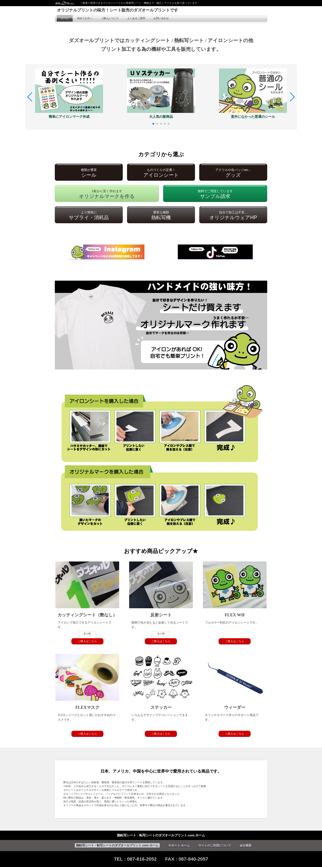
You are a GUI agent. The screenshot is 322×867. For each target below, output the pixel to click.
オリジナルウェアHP (233, 215)
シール (89, 173)
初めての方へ (84, 18)
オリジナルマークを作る (107, 194)
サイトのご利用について (214, 845)
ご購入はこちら (87, 641)
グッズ (233, 173)
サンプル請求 (215, 194)
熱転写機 (161, 215)
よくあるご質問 (136, 18)
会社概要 (245, 845)
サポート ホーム (179, 845)
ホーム (65, 18)
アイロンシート (161, 173)
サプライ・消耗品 (89, 215)
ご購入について (110, 18)
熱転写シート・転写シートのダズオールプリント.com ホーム (117, 845)
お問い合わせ (161, 18)
